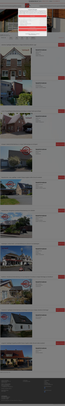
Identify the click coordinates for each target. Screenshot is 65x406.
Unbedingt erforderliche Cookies (25, 20)
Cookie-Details (27, 33)
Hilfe (45, 13)
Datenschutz (33, 33)
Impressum (38, 33)
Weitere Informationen (32, 34)
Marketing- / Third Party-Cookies (25, 23)
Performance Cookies (23, 22)
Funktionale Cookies (23, 21)
